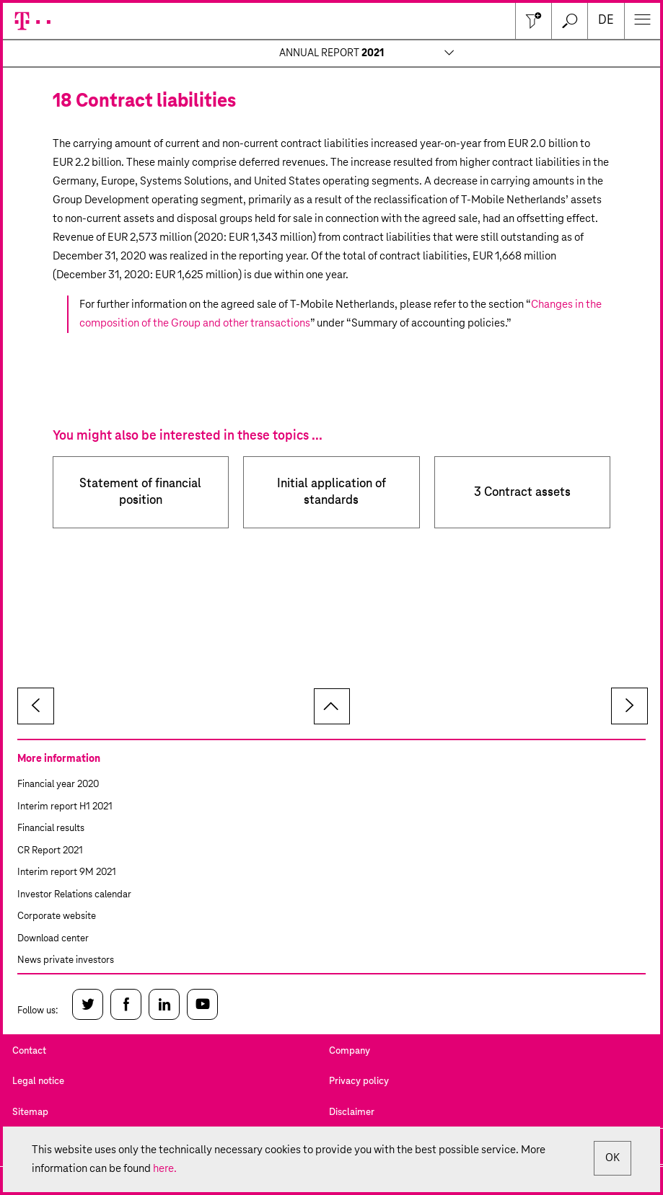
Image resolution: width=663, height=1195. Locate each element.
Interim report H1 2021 (65, 806)
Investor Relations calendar (74, 894)
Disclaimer (351, 1112)
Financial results (50, 828)
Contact (29, 1051)
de (606, 20)
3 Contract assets (522, 492)
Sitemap (30, 1112)
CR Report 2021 (50, 850)
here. (165, 1169)
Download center (53, 938)
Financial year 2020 (58, 784)
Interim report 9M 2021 (66, 872)
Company (349, 1051)
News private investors (65, 960)
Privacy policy (359, 1081)
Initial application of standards (331, 492)
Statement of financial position (140, 492)
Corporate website (56, 916)
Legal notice (38, 1081)
